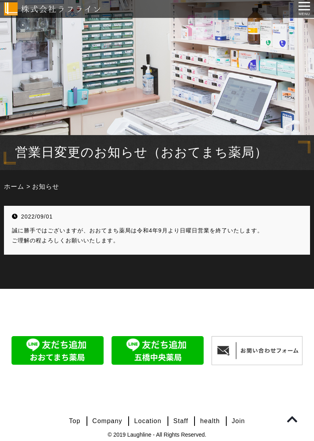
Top (75, 421)
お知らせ (45, 186)
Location (148, 421)
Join (238, 421)
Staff (181, 421)
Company (107, 421)
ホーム (14, 186)
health (210, 421)
